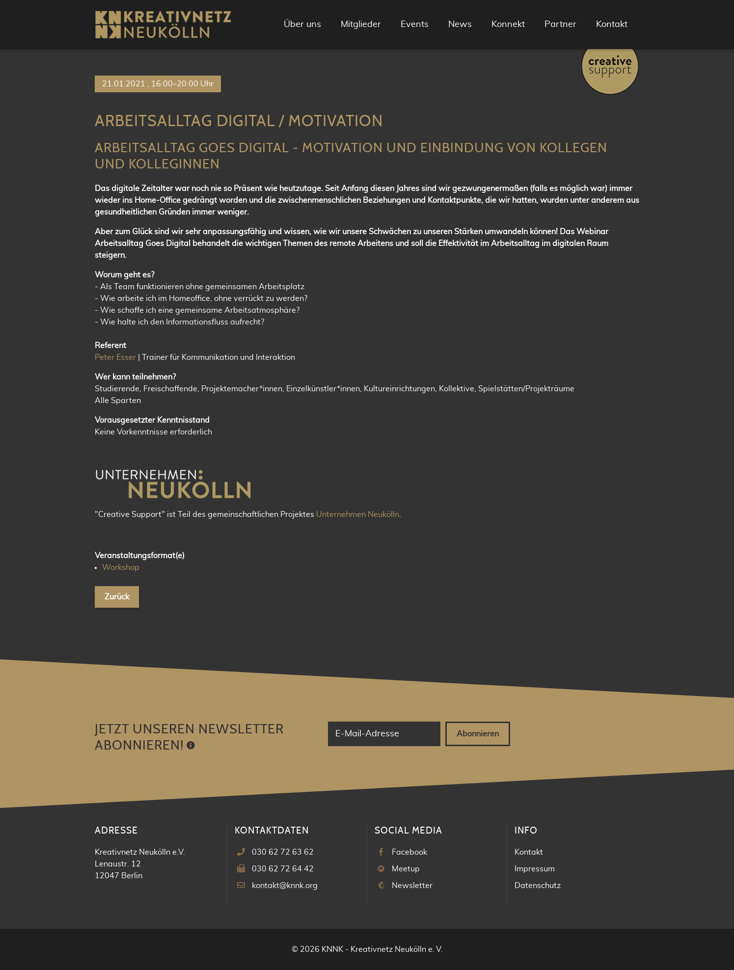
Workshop (120, 567)
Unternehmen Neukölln (357, 514)
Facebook (409, 852)
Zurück (117, 597)
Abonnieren (478, 734)
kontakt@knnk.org (285, 885)
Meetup (406, 869)
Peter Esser (115, 357)
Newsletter (412, 885)
